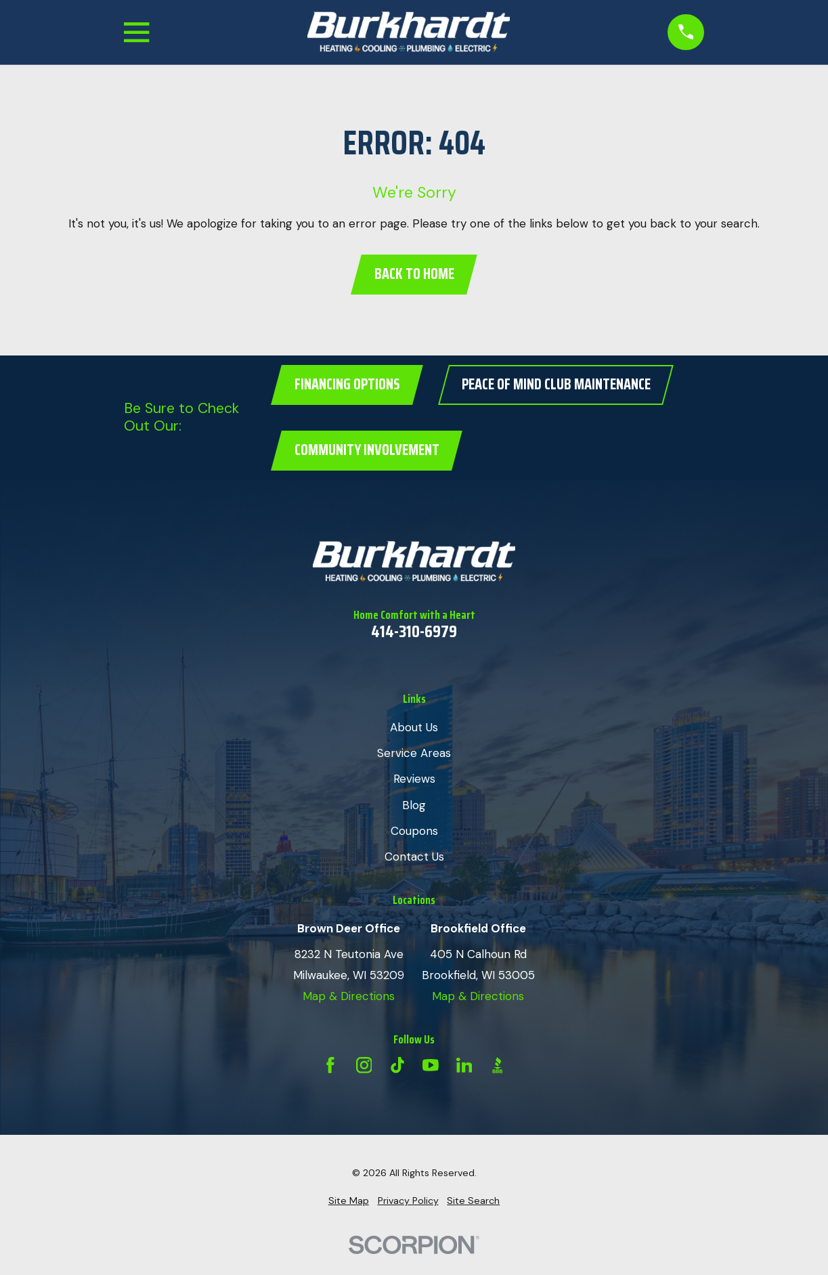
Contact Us (414, 856)
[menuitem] (348, 1201)
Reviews (414, 778)
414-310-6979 (414, 632)
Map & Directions (349, 996)
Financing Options (347, 384)
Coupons (414, 830)
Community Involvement (367, 450)
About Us (414, 727)
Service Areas (414, 752)
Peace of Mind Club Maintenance (556, 384)
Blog (414, 805)
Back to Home (414, 274)
